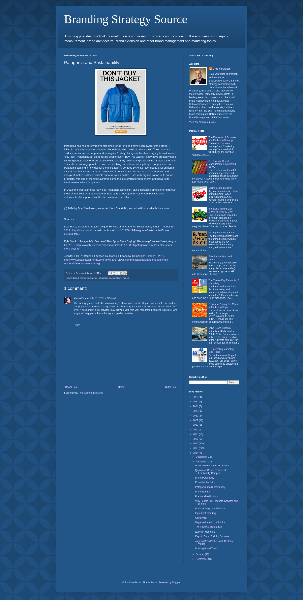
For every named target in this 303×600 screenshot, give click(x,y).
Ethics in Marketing (205, 531)
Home (121, 387)
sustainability (115, 278)
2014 (196, 452)
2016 (196, 443)
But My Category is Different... (211, 508)
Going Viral (201, 518)
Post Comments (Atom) (91, 392)
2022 (196, 415)
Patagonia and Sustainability (210, 487)
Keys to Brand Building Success (212, 536)
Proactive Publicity (205, 482)
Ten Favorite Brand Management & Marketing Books (222, 164)
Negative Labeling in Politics (210, 522)
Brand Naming (202, 491)
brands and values (88, 278)
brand (76, 278)
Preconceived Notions (206, 496)
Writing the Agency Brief (221, 232)
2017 (196, 439)
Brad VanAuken (222, 68)
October (200, 554)
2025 (196, 401)
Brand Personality (204, 477)
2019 (196, 429)
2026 (196, 397)
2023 (196, 411)
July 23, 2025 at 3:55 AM (103, 298)
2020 (196, 424)
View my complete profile (202, 122)
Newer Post (71, 387)
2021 (196, 420)
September (202, 559)
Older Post (170, 387)
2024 (196, 406)
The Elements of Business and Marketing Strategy (222, 139)
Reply (77, 324)
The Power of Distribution (208, 527)
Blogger (176, 582)
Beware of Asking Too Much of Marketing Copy (223, 305)
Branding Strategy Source (125, 19)
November (201, 461)
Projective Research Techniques (212, 465)
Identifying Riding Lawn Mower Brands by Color (220, 210)
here (160, 208)
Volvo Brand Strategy (219, 328)
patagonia (103, 278)
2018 (196, 434)
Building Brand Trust (206, 548)
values (126, 278)
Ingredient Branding (205, 513)
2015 (196, 448)
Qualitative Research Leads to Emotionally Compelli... (211, 471)
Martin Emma (81, 298)
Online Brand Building (219, 187)
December (201, 456)
